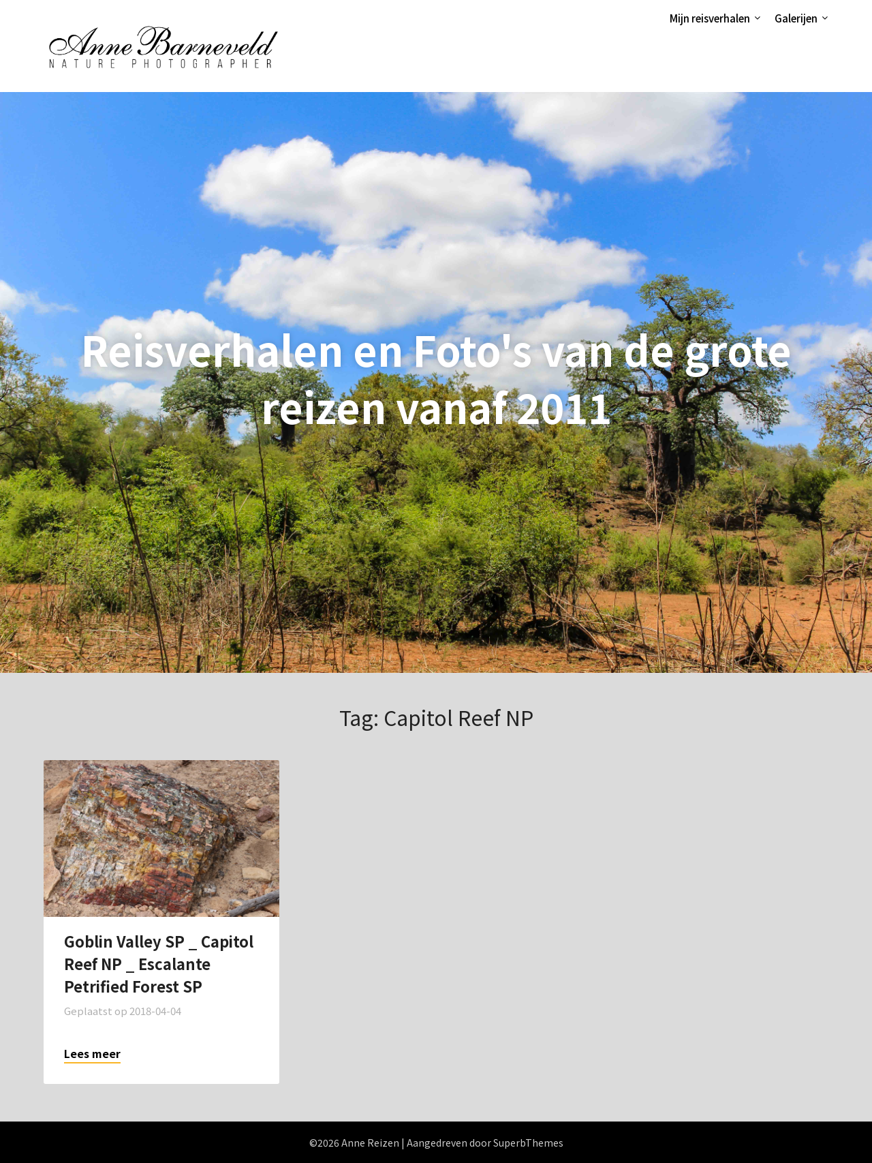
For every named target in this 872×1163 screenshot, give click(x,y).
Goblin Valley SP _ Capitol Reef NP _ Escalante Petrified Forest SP (158, 963)
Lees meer (92, 1053)
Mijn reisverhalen (710, 18)
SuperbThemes (528, 1142)
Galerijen (796, 18)
